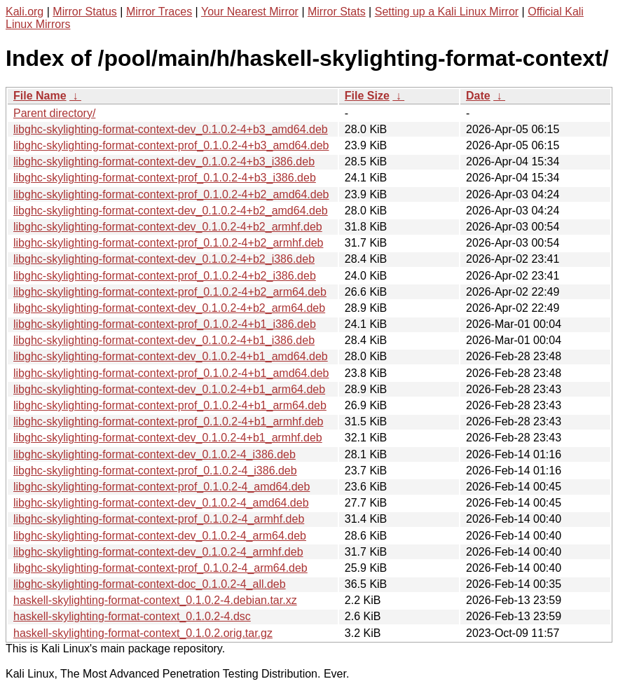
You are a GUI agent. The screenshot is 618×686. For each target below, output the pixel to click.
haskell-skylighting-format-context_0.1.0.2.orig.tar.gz (143, 633)
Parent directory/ (54, 113)
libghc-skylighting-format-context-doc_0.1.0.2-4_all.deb (149, 584)
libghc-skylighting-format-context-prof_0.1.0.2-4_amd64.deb (161, 487)
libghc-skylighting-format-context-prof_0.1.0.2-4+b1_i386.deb (164, 324)
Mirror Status (85, 12)
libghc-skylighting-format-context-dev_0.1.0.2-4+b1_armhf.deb (167, 438)
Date (478, 96)
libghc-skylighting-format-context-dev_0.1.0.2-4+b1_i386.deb (164, 340)
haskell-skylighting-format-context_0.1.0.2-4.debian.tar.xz (155, 600)
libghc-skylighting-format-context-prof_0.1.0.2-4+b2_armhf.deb (168, 243)
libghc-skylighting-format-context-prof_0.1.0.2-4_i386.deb (155, 470)
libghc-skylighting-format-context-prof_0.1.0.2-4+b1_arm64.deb (170, 405)
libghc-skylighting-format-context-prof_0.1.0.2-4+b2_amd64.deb (171, 194)
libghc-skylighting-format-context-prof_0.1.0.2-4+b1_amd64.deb (171, 373)
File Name (40, 96)
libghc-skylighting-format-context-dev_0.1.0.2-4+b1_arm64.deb (169, 389)
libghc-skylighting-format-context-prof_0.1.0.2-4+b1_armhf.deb (168, 421)
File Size (367, 96)
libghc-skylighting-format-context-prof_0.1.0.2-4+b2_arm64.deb (170, 292)
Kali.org (24, 12)
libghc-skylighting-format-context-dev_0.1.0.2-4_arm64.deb (159, 536)
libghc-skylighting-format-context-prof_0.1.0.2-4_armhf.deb (158, 519)
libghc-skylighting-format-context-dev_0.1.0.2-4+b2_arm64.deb (169, 308)
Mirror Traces (159, 12)
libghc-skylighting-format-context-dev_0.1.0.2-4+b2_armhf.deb (167, 227)
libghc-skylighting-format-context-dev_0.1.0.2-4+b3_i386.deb (164, 161)
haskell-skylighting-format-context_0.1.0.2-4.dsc (132, 616)
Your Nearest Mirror (249, 12)
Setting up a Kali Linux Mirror (447, 12)
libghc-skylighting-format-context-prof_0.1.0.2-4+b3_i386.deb (164, 178)
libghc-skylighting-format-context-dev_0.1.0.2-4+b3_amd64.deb (170, 129)
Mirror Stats (337, 12)
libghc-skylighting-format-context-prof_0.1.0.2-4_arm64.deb (160, 568)
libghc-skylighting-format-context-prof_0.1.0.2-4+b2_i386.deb (164, 276)
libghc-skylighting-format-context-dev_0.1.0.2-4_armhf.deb (158, 552)
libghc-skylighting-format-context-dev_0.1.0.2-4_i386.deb (154, 454)
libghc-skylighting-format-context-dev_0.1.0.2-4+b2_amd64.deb (170, 211)
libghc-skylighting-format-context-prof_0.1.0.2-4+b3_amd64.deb (171, 145)
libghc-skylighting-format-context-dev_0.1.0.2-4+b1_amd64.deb (170, 356)
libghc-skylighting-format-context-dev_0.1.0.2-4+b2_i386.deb (164, 259)
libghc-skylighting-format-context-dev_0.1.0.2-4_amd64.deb (161, 503)
